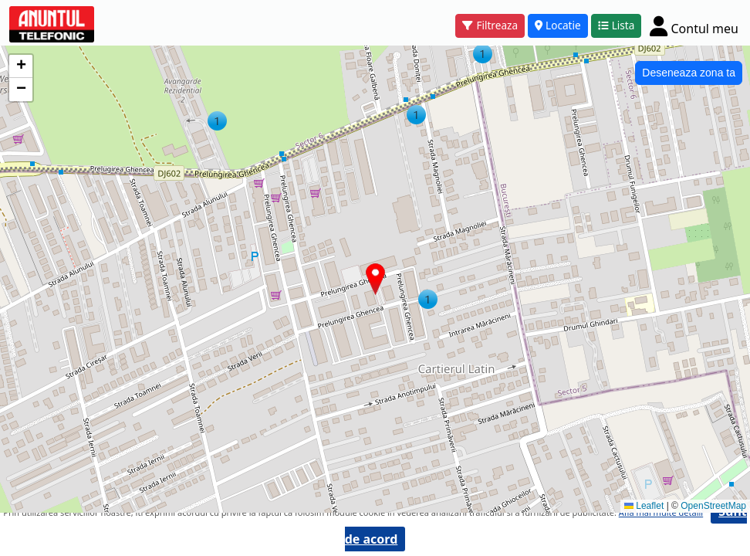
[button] (217, 121)
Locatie (558, 25)
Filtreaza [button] (490, 25)
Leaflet (644, 505)
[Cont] (694, 25)
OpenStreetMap (713, 505)
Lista (616, 25)
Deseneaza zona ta (688, 72)
